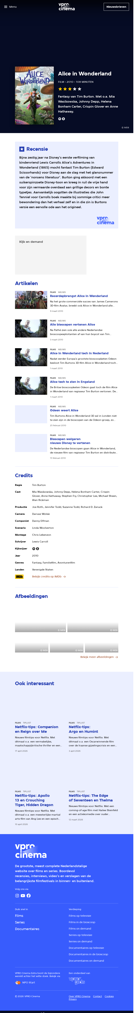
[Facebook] (28, 895)
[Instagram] (17, 895)
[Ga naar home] (67, 6)
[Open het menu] (10, 7)
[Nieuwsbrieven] (116, 7)
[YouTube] (23, 895)
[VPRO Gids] (77, 981)
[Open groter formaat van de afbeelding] (40, 618)
